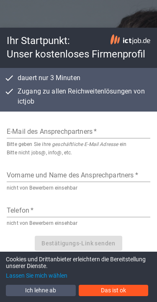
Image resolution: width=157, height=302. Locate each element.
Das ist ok (113, 290)
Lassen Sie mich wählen (36, 275)
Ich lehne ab (40, 290)
